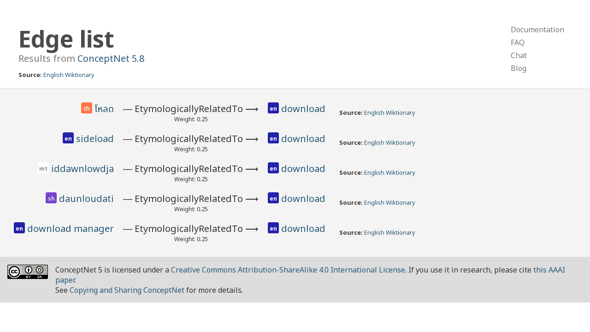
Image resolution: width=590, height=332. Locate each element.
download (303, 108)
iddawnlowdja (82, 168)
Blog (518, 68)
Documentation (537, 29)
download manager (70, 228)
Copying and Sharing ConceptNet (127, 290)
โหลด (104, 109)
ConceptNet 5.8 (110, 58)
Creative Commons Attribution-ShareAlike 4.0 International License (288, 270)
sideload (95, 138)
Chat (519, 55)
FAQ (518, 42)
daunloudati (86, 198)
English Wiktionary (68, 75)
